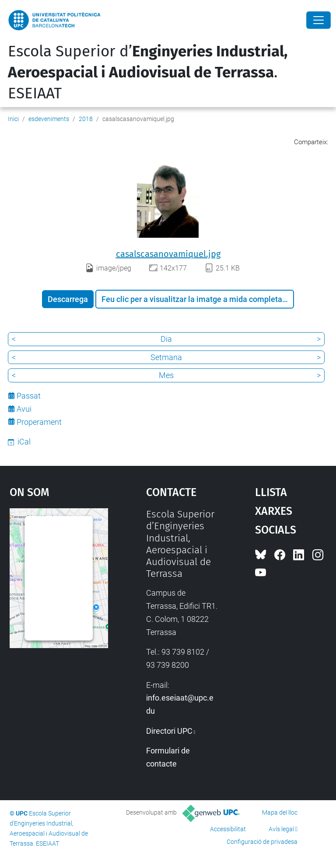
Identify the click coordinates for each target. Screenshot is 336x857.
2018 (86, 118)
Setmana (166, 357)
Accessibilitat (228, 829)
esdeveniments (48, 118)
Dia (166, 338)
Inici (13, 118)
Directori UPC (169, 731)
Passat (29, 395)
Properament (39, 422)
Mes (166, 375)
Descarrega (68, 299)
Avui (24, 408)
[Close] (318, 20)
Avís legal (281, 829)
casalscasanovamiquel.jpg (168, 254)
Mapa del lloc (280, 812)
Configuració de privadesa (262, 841)
